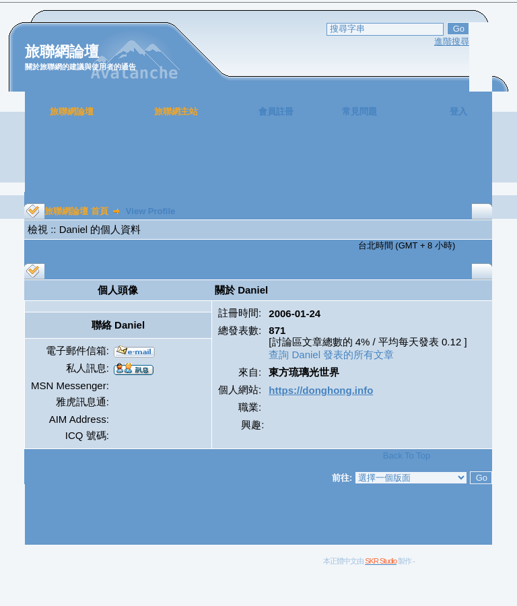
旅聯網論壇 (72, 111)
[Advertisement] (258, 161)
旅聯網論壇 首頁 (76, 211)
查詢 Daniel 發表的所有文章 (331, 354)
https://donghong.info (321, 390)
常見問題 (359, 111)
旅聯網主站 (176, 111)
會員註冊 (276, 111)
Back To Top (406, 455)
